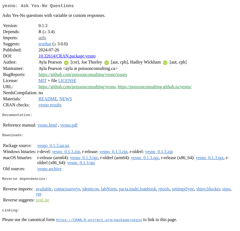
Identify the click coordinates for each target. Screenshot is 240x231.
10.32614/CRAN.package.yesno (67, 57)
